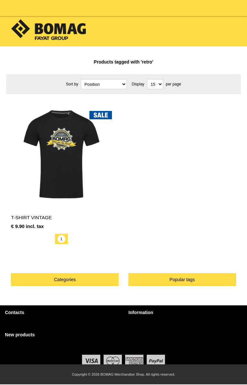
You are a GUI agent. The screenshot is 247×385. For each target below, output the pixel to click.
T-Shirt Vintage (31, 217)
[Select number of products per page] (155, 84)
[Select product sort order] (104, 84)
